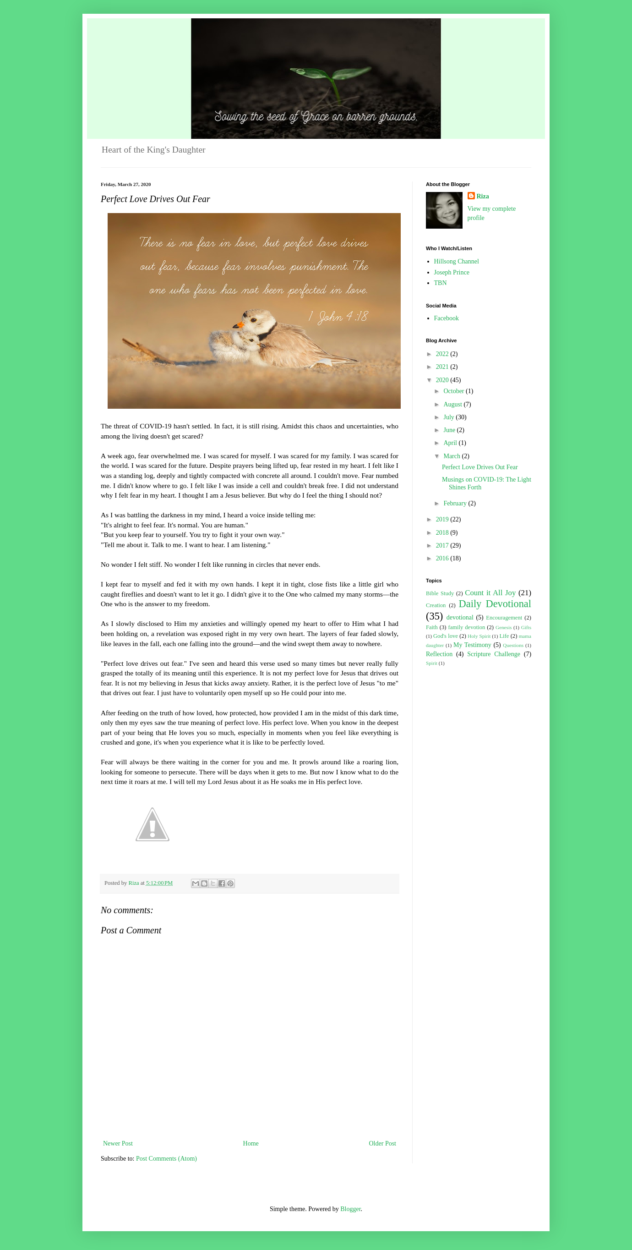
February (455, 503)
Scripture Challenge (493, 654)
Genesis (504, 627)
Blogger (350, 1209)
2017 (443, 545)
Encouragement (504, 617)
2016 (443, 558)
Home (251, 1143)
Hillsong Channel (456, 261)
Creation (436, 605)
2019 (443, 519)
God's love (445, 636)
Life (504, 636)
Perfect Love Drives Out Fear (480, 467)
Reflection (439, 654)
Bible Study (440, 593)
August (453, 404)
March (452, 456)
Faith (432, 627)
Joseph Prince (451, 272)
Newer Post (118, 1143)
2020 (443, 380)
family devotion (466, 627)
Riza (483, 196)
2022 (443, 354)
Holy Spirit (479, 636)
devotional (460, 617)
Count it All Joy (490, 592)
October (454, 391)
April (450, 442)
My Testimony (472, 644)
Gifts (526, 627)
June (450, 430)
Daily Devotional (495, 603)
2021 (443, 366)
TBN (440, 283)
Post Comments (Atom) (166, 1158)
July (449, 417)
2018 (443, 532)
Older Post (383, 1143)
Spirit (431, 663)
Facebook (446, 318)
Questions (513, 645)
